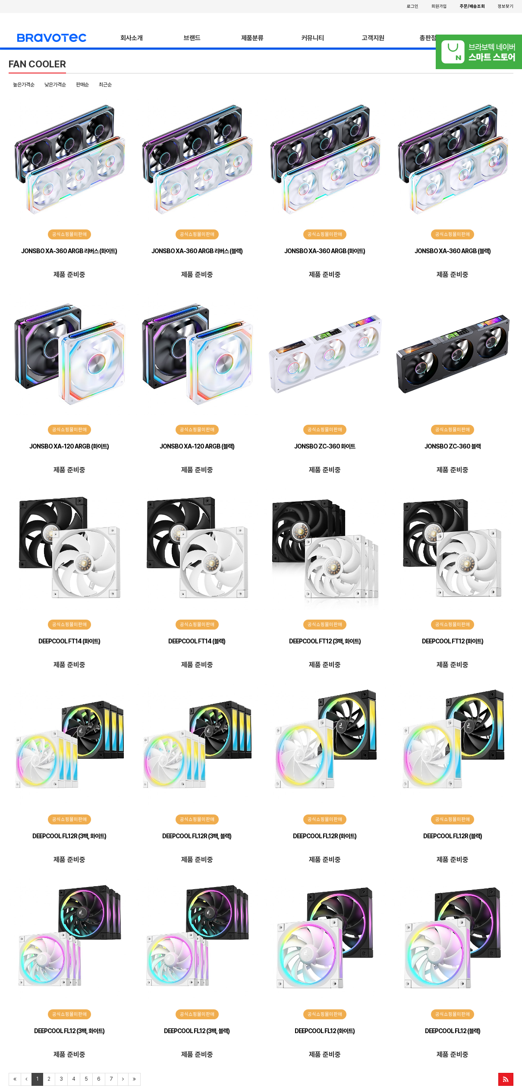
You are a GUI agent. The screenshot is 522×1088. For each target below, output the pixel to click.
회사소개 (131, 38)
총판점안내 (434, 38)
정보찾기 (505, 6)
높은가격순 (24, 85)
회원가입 (439, 6)
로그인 (412, 6)
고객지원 (373, 38)
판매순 (82, 85)
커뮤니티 (313, 38)
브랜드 (192, 38)
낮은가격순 (55, 85)
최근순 (105, 85)
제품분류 (252, 38)
